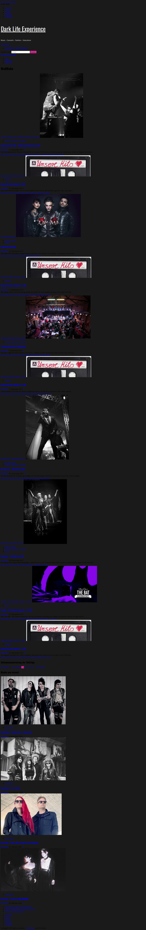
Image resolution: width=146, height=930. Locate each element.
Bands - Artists (10, 240)
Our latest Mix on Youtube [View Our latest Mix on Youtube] (8, 54)
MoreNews (30, 928)
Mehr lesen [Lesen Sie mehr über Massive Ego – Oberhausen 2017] (25, 478)
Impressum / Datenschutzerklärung (18, 907)
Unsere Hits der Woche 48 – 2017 (13, 376)
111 (25, 667)
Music (7, 242)
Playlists (8, 180)
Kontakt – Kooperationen (14, 911)
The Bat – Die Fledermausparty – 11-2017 (16, 602)
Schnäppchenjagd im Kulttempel (13, 338)
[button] (5, 44)
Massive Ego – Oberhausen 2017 (13, 459)
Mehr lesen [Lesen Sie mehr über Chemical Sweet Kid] (20, 256)
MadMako (5, 150)
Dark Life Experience (23, 28)
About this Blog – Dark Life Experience (16, 48)
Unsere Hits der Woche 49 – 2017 (13, 277)
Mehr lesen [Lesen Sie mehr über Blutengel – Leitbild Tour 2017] (24, 565)
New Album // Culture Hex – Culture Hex (16, 732)
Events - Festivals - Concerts (15, 141)
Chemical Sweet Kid (8, 236)
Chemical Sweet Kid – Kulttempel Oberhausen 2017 (20, 137)
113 (32, 667)
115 (37, 667)
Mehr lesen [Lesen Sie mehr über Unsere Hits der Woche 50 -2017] (25, 193)
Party (7, 605)
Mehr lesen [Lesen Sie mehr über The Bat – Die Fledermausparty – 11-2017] (29, 619)
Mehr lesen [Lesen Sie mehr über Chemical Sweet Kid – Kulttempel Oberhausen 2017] (32, 154)
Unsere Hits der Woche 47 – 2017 (13, 640)
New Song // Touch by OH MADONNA (14, 898)
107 (13, 667)
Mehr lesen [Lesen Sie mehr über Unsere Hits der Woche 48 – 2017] (26, 394)
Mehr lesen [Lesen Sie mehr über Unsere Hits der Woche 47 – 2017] (26, 657)
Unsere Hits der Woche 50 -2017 (13, 176)
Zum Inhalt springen (8, 2)
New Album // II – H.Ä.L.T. (11, 788)
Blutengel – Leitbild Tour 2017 (12, 543)
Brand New (9, 728)
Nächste (42, 667)
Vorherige (4, 667)
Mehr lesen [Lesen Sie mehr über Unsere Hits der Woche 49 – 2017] (26, 294)
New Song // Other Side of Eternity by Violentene (20, 842)
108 (16, 667)
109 (19, 667)
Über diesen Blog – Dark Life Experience (20, 909)
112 (29, 667)
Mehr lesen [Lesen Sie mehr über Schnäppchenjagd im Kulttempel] (25, 355)
